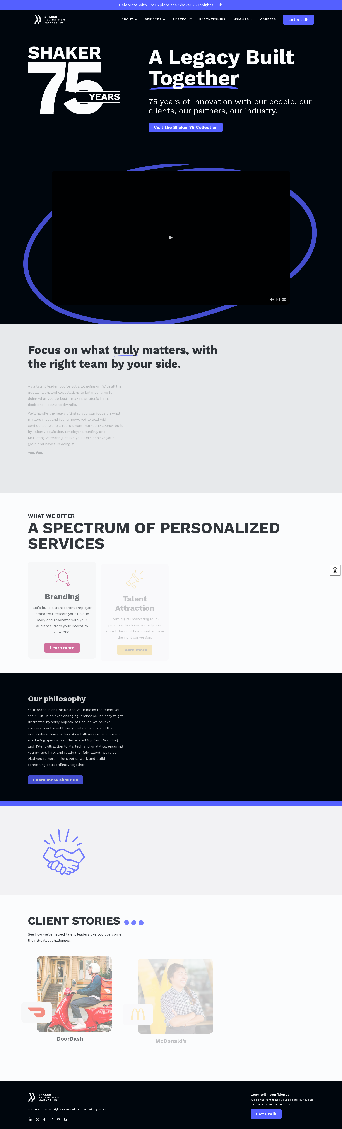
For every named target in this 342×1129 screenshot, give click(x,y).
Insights (242, 19)
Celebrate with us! (171, 5)
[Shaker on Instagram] (51, 1119)
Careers (268, 19)
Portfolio (182, 19)
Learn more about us (55, 782)
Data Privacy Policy (94, 1109)
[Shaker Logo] (47, 19)
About (129, 19)
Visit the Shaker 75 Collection (186, 127)
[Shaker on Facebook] (44, 1119)
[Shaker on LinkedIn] (30, 1119)
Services (155, 19)
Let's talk (298, 19)
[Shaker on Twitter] (37, 1119)
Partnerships (212, 19)
